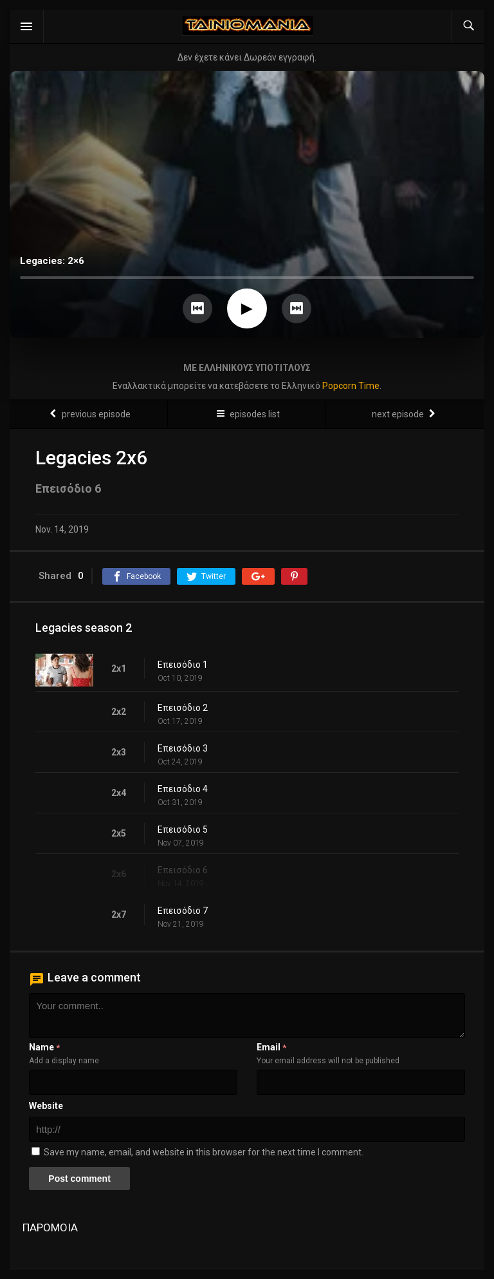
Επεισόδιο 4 (183, 789)
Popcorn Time (351, 386)
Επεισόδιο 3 (183, 748)
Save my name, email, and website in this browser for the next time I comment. (203, 1152)
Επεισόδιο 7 (183, 910)
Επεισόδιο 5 (183, 829)
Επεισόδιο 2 (183, 708)
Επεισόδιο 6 (183, 870)
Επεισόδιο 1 (183, 664)
